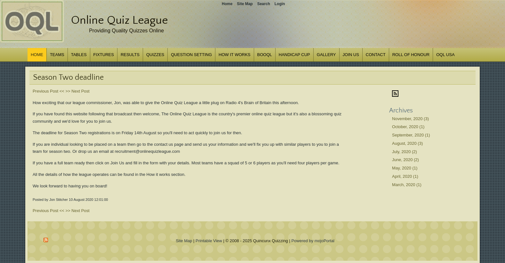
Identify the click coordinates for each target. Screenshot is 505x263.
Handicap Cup (294, 54)
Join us (351, 54)
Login (280, 4)
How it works (234, 54)
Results (130, 54)
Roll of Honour (411, 54)
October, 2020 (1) (408, 126)
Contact (376, 54)
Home (37, 54)
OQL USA (445, 54)
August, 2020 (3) (407, 143)
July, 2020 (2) (404, 151)
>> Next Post (78, 91)
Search (263, 4)
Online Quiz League (119, 20)
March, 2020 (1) (406, 184)
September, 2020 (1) (411, 135)
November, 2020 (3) (410, 118)
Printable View (209, 240)
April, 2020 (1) (405, 176)
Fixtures (103, 54)
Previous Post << (48, 91)
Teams (57, 54)
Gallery (326, 54)
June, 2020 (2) (405, 159)
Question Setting (191, 54)
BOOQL (264, 54)
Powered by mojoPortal (312, 240)
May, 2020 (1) (404, 168)
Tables (79, 54)
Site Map (184, 240)
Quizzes (155, 54)
